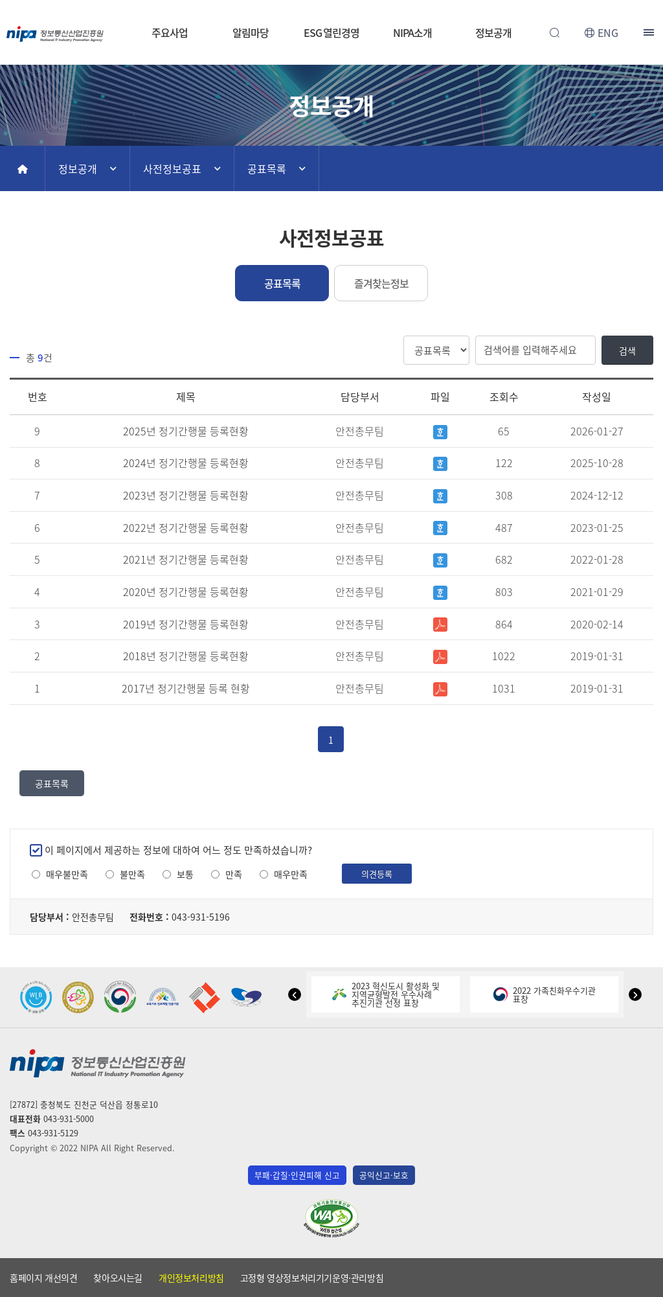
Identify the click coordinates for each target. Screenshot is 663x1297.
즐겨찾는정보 (381, 283)
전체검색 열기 (554, 32)
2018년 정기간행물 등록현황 (186, 655)
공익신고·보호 (384, 1175)
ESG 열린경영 (331, 32)
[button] (294, 994)
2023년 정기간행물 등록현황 (186, 495)
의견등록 (376, 873)
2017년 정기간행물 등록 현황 (186, 688)
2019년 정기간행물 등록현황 (186, 624)
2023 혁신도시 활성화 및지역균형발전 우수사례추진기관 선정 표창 (386, 994)
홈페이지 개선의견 (43, 1277)
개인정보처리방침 (191, 1277)
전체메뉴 (650, 32)
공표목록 (266, 168)
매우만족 (291, 874)
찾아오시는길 (117, 1277)
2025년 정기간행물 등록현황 (186, 431)
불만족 (132, 874)
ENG (608, 32)
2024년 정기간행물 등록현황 (186, 462)
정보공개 (493, 32)
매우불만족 (67, 874)
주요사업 (170, 32)
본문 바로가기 (331, 0)
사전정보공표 (172, 168)
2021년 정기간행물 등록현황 (186, 559)
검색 (627, 350)
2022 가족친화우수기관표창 (544, 994)
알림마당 (250, 32)
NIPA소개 (412, 32)
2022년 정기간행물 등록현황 (186, 527)
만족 (233, 874)
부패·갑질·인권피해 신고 (297, 1175)
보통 (185, 874)
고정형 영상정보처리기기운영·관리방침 (311, 1277)
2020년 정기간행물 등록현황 (186, 591)
